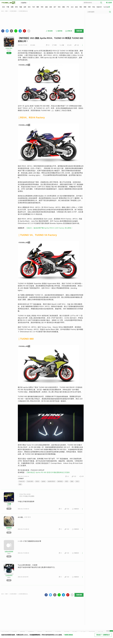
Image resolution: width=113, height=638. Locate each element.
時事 (89, 7)
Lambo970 (9, 575)
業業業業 (9, 528)
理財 (80, 7)
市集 (93, 7)
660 (20, 484)
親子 (55, 7)
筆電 (16, 7)
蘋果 (25, 7)
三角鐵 (9, 504)
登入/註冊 (109, 2)
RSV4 (37, 481)
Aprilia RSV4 (51, 481)
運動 (63, 7)
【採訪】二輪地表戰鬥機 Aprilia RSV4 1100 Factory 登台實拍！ (49, 228)
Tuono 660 (30, 481)
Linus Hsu (9, 48)
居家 (50, 7)
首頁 (3, 7)
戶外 (68, 7)
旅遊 (76, 7)
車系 (66, 481)
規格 (72, 481)
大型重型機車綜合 (23, 11)
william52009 (9, 551)
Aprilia (43, 481)
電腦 (20, 7)
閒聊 (85, 7)
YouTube (106, 7)
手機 (7, 7)
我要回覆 (79, 31)
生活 (72, 7)
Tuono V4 (21, 481)
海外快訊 (60, 481)
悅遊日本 (99, 7)
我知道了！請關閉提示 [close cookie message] (103, 635)
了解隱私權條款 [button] (68, 635)
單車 (42, 7)
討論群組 (23, 2)
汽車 (33, 7)
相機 (12, 7)
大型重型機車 (13, 11)
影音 (29, 7)
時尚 (59, 7)
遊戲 (46, 7)
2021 (77, 481)
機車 (38, 7)
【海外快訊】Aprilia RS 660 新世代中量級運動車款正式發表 (48, 472)
